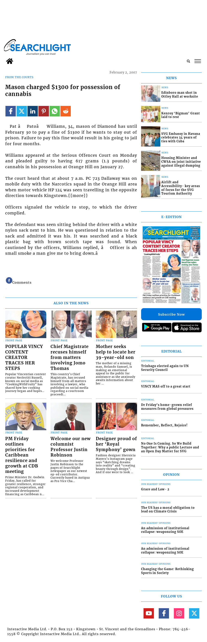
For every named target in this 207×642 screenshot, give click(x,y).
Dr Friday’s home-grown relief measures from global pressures (167, 407)
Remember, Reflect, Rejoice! (164, 425)
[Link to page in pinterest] (43, 111)
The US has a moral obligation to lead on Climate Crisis (168, 509)
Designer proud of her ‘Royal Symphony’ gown (116, 444)
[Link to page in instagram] (179, 613)
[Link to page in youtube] (149, 613)
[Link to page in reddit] (65, 111)
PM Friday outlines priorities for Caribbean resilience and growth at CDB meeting (21, 455)
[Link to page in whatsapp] (55, 111)
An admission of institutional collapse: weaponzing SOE (165, 530)
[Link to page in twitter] (22, 111)
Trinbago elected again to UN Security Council (165, 368)
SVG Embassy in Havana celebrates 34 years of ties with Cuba (180, 137)
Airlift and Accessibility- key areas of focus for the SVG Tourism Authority (180, 187)
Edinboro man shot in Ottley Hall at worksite (179, 94)
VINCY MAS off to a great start (165, 386)
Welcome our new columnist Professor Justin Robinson (71, 447)
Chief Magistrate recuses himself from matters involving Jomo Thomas (70, 357)
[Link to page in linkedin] (32, 111)
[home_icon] (9, 61)
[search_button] (188, 61)
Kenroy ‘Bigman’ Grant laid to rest (180, 115)
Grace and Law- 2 (155, 489)
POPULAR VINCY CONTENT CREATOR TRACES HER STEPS (24, 357)
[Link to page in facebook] (10, 111)
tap (197, 61)
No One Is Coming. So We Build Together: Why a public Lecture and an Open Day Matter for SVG (170, 447)
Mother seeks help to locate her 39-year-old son (115, 352)
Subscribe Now (171, 314)
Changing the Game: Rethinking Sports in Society (167, 571)
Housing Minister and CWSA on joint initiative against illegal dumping (181, 161)
